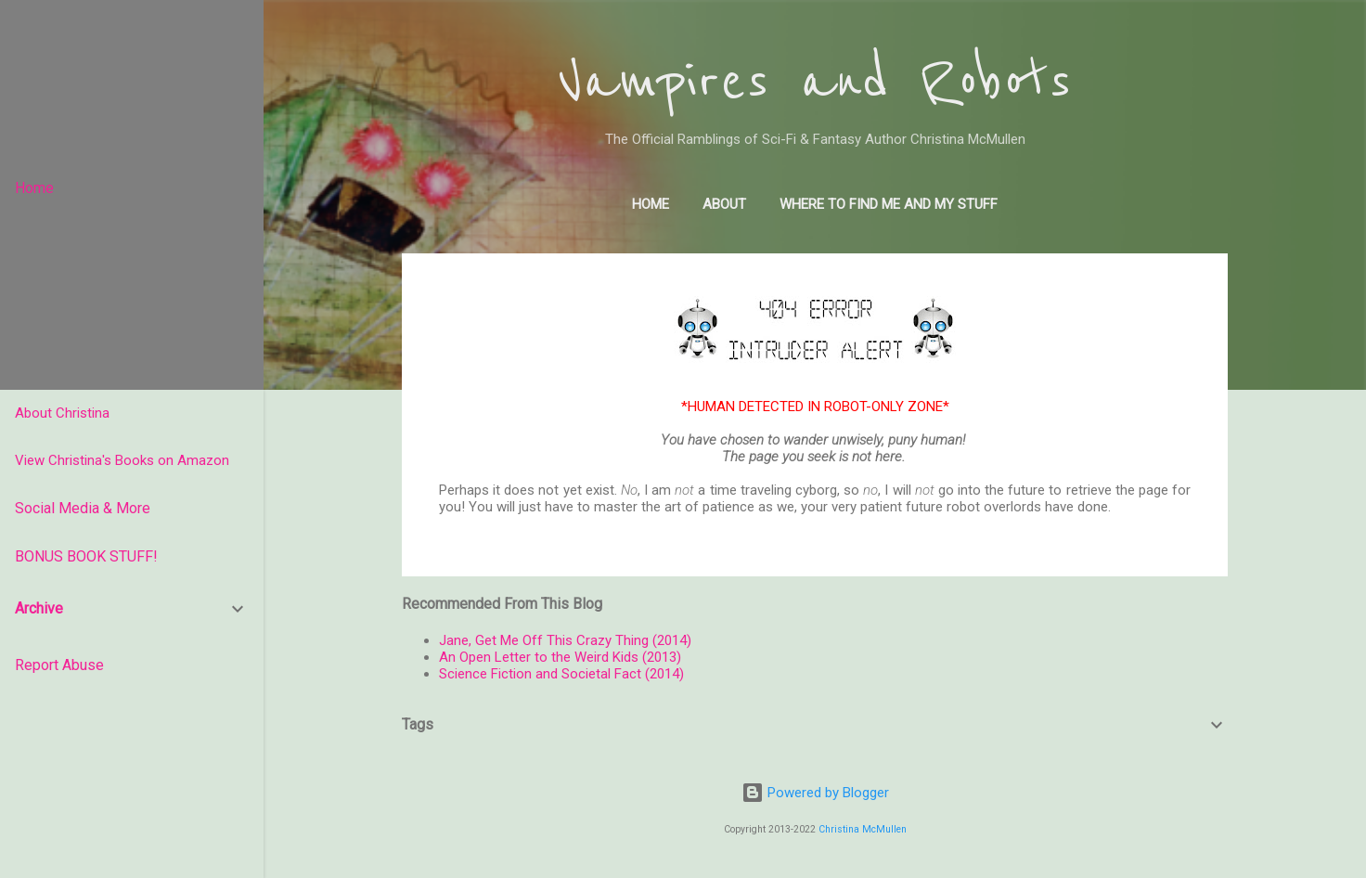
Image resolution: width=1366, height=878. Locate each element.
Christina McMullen (862, 829)
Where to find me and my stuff (889, 204)
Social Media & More (82, 508)
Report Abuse (59, 665)
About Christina (62, 413)
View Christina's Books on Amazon (122, 460)
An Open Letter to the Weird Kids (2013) (560, 657)
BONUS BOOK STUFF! (86, 556)
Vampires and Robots (815, 82)
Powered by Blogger (815, 792)
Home (650, 204)
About (724, 204)
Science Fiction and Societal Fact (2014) (561, 673)
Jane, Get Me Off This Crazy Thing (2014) (565, 640)
